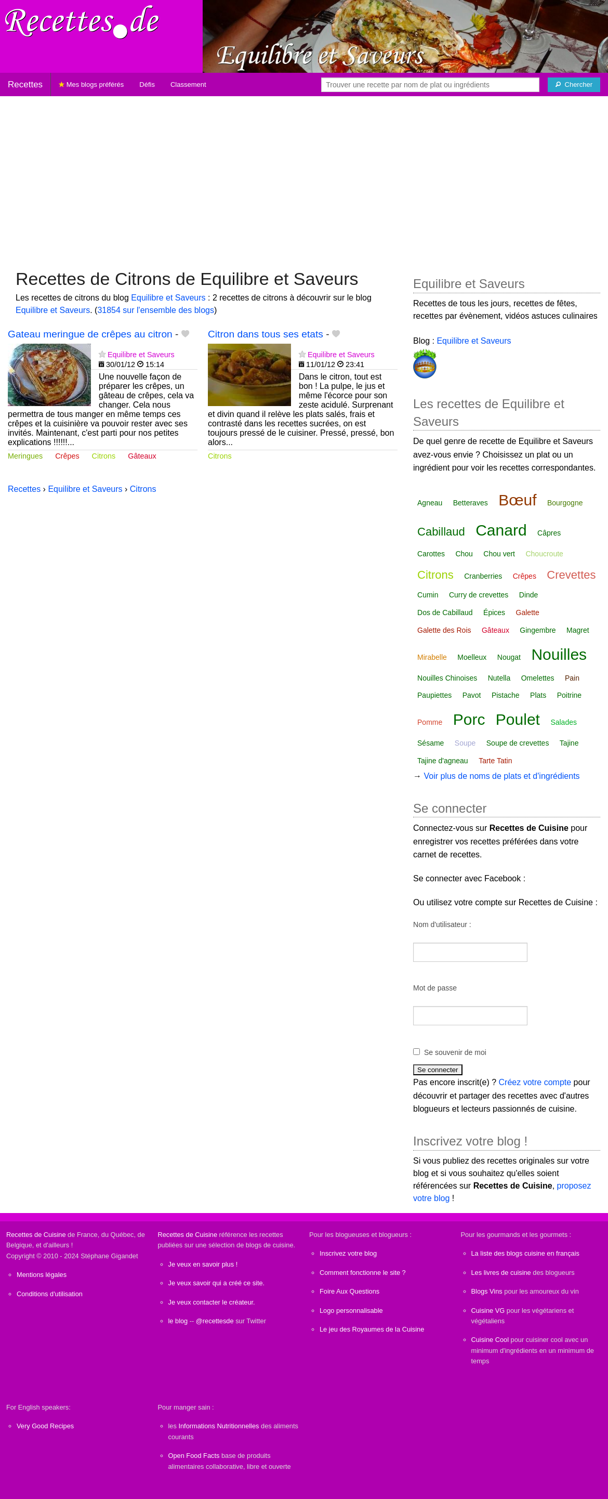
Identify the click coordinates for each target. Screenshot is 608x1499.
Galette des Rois (444, 630)
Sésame (430, 743)
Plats (538, 695)
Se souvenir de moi (455, 1052)
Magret (577, 630)
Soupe (465, 743)
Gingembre (538, 630)
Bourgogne (565, 503)
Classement (188, 84)
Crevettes (571, 574)
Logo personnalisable (351, 1310)
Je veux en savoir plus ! (203, 1264)
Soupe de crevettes (517, 743)
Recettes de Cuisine (36, 1235)
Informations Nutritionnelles (218, 1426)
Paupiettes (434, 695)
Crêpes (67, 456)
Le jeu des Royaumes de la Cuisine (372, 1329)
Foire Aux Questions (349, 1291)
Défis (147, 84)
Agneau (429, 503)
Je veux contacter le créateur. (211, 1302)
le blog (178, 1321)
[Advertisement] (304, 177)
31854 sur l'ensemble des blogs (155, 310)
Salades (563, 722)
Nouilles (559, 654)
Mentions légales (42, 1275)
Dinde (528, 595)
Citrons (104, 456)
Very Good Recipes (45, 1426)
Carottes (431, 554)
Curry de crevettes (478, 595)
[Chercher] (574, 84)
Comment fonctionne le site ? (363, 1272)
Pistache (506, 695)
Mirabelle (432, 657)
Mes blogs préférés (91, 84)
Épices (494, 612)
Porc (469, 719)
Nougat (509, 657)
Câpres (549, 533)
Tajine (569, 743)
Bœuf (517, 500)
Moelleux (471, 657)
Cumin (427, 595)
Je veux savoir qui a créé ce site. (216, 1283)
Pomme (429, 722)
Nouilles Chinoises (447, 678)
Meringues (25, 456)
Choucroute (544, 554)
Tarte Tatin (495, 761)
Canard (500, 530)
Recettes (25, 84)
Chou (463, 554)
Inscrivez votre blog (348, 1253)
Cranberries (483, 576)
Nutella (499, 678)
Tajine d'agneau (442, 761)
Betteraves (470, 503)
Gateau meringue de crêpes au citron (90, 334)
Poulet (518, 719)
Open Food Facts (194, 1455)
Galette (527, 612)
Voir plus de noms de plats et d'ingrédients (501, 776)
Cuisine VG (488, 1310)
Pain (572, 678)
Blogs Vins (487, 1291)
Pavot (471, 695)
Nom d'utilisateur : (442, 924)
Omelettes (537, 678)
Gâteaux (142, 456)
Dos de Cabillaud (445, 612)
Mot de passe (435, 988)
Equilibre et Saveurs (168, 297)
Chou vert (499, 554)
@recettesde (215, 1321)
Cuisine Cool (490, 1340)
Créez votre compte (535, 1082)
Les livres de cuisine (501, 1272)
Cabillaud (441, 531)
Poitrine (569, 695)
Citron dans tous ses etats (265, 334)
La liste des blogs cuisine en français (525, 1253)
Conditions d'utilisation (50, 1294)
